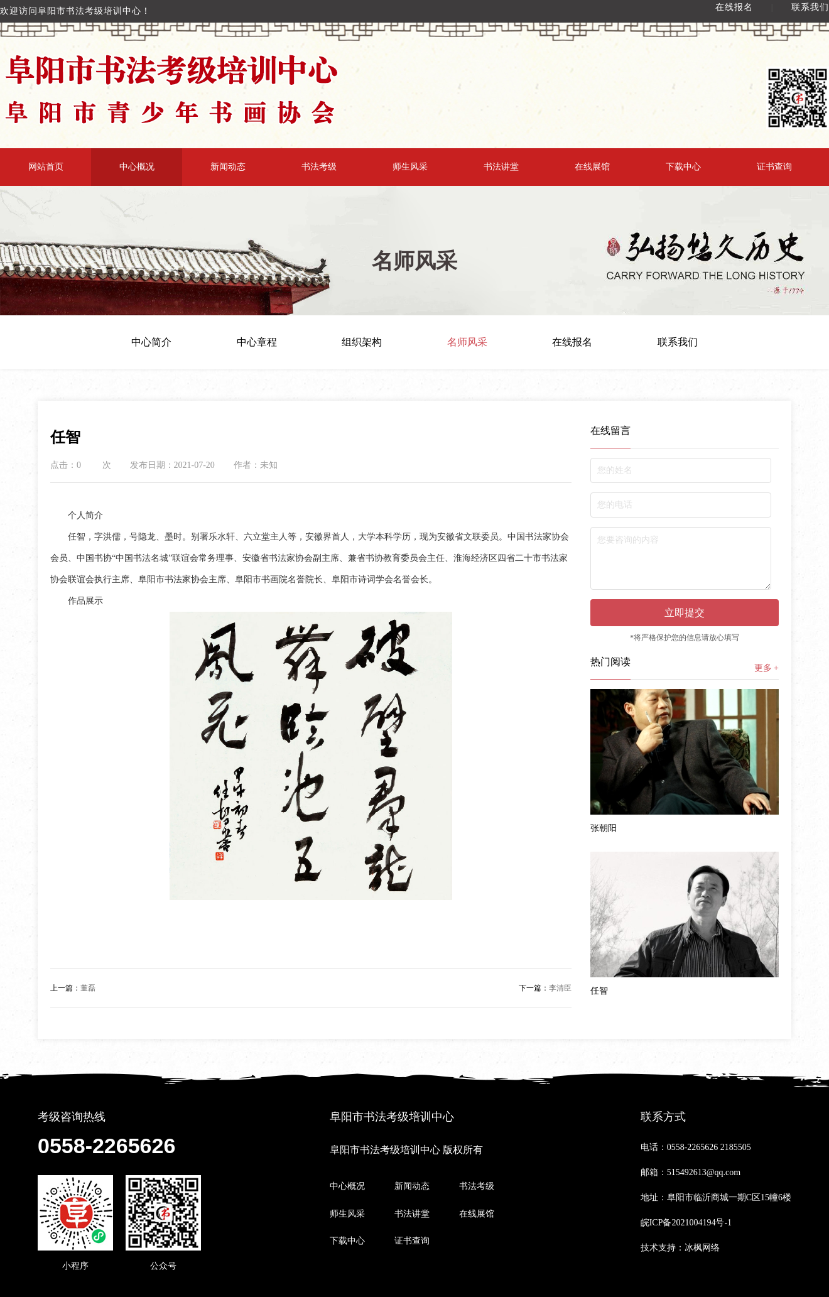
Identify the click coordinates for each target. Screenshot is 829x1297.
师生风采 (410, 166)
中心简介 (151, 342)
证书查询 (774, 166)
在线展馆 (592, 166)
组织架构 (362, 342)
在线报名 (734, 7)
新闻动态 (228, 166)
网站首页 (45, 166)
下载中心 (683, 166)
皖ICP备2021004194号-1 (686, 1222)
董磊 (72, 988)
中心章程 (257, 342)
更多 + (766, 668)
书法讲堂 (501, 166)
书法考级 (319, 166)
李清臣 (545, 988)
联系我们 (810, 7)
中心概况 (136, 166)
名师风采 (467, 342)
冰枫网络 (702, 1247)
